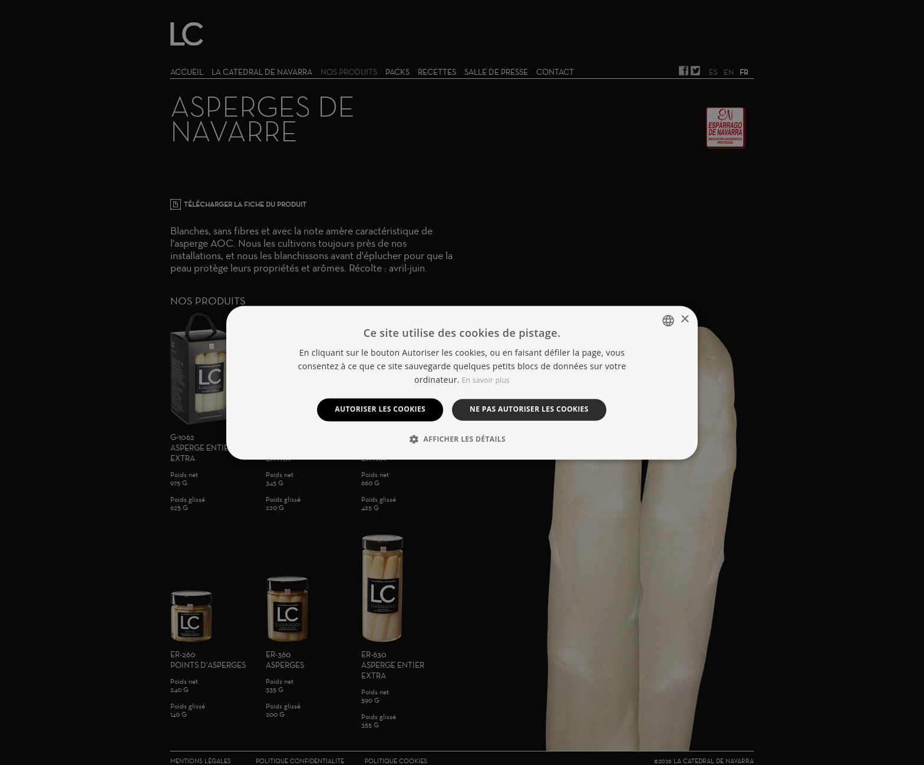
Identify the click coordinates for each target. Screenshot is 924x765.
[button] (462, 439)
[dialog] (462, 382)
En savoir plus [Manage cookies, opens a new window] (486, 381)
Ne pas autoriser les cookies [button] (529, 410)
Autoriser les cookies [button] (380, 410)
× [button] (684, 319)
